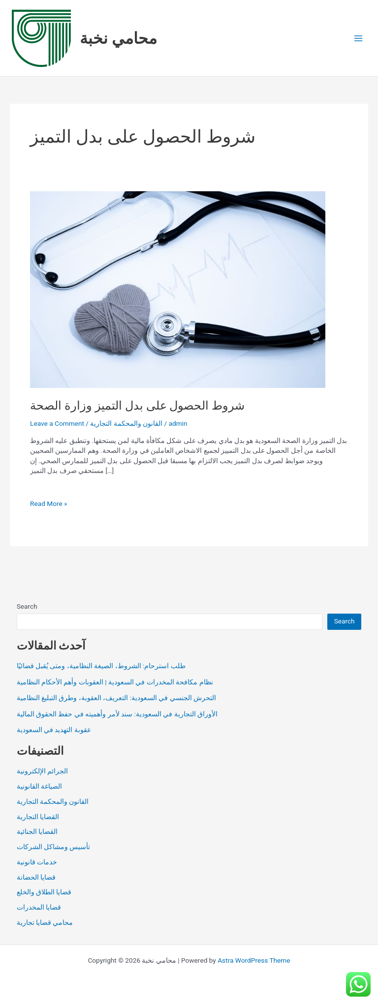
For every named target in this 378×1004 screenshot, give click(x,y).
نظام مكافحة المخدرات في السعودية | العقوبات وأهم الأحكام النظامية (115, 682)
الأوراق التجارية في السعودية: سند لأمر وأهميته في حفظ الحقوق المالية (117, 714)
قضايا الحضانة (36, 877)
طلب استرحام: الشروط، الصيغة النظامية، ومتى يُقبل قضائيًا (101, 666)
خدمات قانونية (37, 862)
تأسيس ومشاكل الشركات (54, 847)
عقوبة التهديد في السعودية (54, 730)
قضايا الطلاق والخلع (44, 892)
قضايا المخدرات (39, 907)
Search (27, 606)
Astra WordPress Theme (254, 960)
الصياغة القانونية (39, 786)
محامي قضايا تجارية (45, 922)
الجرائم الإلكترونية (42, 771)
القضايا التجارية (38, 817)
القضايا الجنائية (37, 831)
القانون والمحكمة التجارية (126, 423)
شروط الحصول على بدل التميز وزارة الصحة (137, 406)
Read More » (48, 504)
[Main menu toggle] (358, 38)
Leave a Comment (57, 423)
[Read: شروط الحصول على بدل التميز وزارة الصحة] (177, 289)
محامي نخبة (118, 38)
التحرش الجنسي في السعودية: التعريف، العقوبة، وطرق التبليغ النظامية (116, 698)
